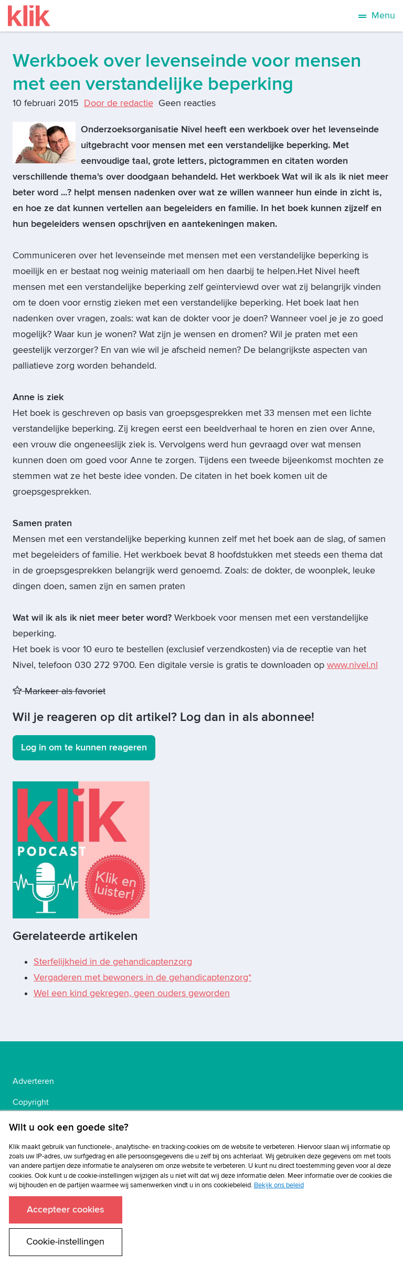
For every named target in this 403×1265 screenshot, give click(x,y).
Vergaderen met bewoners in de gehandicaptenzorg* (142, 977)
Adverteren (33, 1081)
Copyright (31, 1102)
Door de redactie (118, 103)
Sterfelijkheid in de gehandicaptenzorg (113, 961)
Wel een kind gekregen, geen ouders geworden (132, 993)
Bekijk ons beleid (279, 1185)
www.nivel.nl (352, 665)
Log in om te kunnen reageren (84, 747)
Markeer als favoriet (59, 691)
